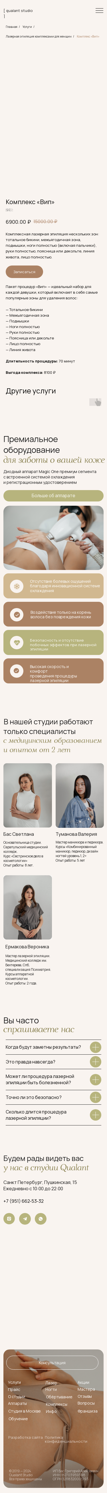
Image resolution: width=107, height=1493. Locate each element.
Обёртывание (59, 1396)
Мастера (86, 1389)
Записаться (24, 271)
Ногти (51, 1389)
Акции (83, 1382)
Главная (11, 27)
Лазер (51, 1383)
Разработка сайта (25, 1437)
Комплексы (56, 1404)
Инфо (51, 1411)
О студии (16, 1396)
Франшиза (88, 1411)
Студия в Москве (24, 1411)
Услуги (27, 27)
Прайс (14, 1389)
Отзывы (85, 1396)
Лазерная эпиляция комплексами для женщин (39, 36)
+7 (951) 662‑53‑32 (23, 1201)
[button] (52, 1363)
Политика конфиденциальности (66, 1439)
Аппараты (17, 1403)
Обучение (18, 1418)
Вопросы (86, 1403)
